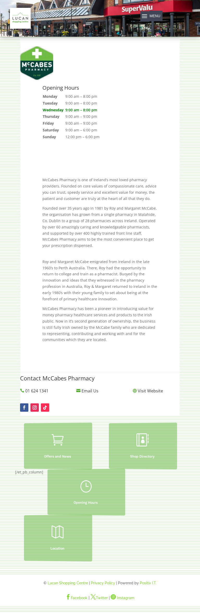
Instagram (122, 598)
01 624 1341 (36, 391)
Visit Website (150, 391)
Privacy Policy (103, 583)
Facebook (77, 598)
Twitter (99, 598)
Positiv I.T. (148, 583)
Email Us (90, 391)
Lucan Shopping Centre (68, 583)
